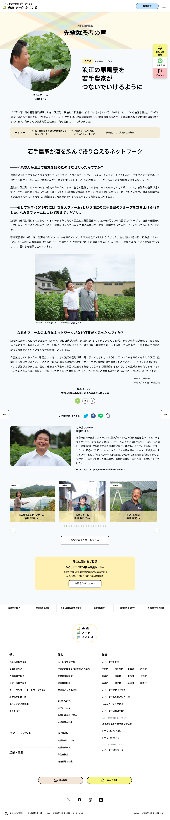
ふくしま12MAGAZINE (113, 711)
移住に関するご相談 (156, 608)
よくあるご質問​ (14, 813)
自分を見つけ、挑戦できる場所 (119, 132)
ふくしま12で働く (18, 662)
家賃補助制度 (64, 683)
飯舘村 (143, 683)
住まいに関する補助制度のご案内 (74, 669)
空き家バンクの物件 (67, 690)
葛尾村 (131, 683)
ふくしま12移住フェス (112, 750)
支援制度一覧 (64, 747)
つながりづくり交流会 (112, 704)
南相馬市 (119, 669)
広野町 (143, 669)
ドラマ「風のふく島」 (111, 730)
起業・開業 (16, 752)
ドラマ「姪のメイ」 (110, 737)
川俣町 (131, 669)
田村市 (105, 669)
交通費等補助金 (65, 722)
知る (104, 654)
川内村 (131, 676)
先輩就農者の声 (42, 608)
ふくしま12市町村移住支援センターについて (65, 813)
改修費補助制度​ (65, 676)
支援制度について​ (66, 740)
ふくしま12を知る (110, 662)
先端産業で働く (16, 676)
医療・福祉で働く (18, 683)
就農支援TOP (14, 608)
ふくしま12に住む (66, 662)
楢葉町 (105, 676)
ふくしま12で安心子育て (114, 690)
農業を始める (15, 669)
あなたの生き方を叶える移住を (117, 723)
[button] (157, 530)
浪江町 (118, 683)
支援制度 (63, 733)
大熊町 (143, 676)
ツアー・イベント (20, 733)
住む (60, 654)
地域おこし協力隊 (18, 697)
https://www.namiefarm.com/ (106, 469)
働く (12, 654)
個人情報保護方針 (34, 813)
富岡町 (118, 676)
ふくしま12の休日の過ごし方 (116, 697)
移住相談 (147, 6)
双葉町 (105, 683)
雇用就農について (127, 608)
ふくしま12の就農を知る (71, 608)
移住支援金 (63, 754)
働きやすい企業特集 (19, 704)
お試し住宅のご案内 (67, 715)
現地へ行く (64, 701)
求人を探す (14, 711)
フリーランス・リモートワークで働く (27, 690)
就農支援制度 (99, 608)
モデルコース (64, 708)
